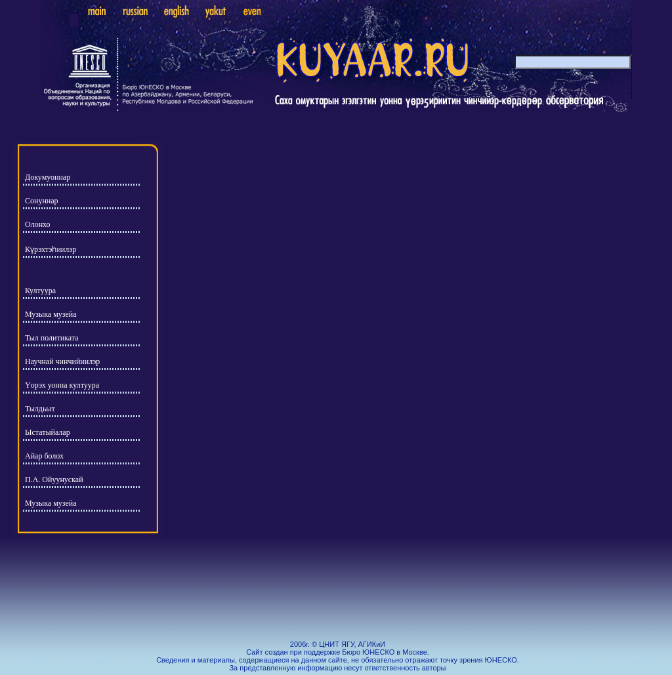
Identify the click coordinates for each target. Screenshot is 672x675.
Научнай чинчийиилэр (62, 361)
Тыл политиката (52, 337)
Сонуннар (41, 200)
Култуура (40, 290)
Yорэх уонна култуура (62, 385)
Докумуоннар (47, 177)
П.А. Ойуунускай (54, 479)
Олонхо (38, 224)
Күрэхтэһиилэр (50, 249)
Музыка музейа (51, 314)
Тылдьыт (40, 408)
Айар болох (44, 455)
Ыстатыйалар (47, 432)
